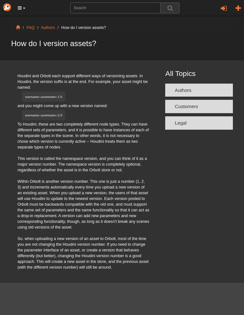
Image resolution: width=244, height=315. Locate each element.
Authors (48, 27)
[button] (21, 8)
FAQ (31, 27)
